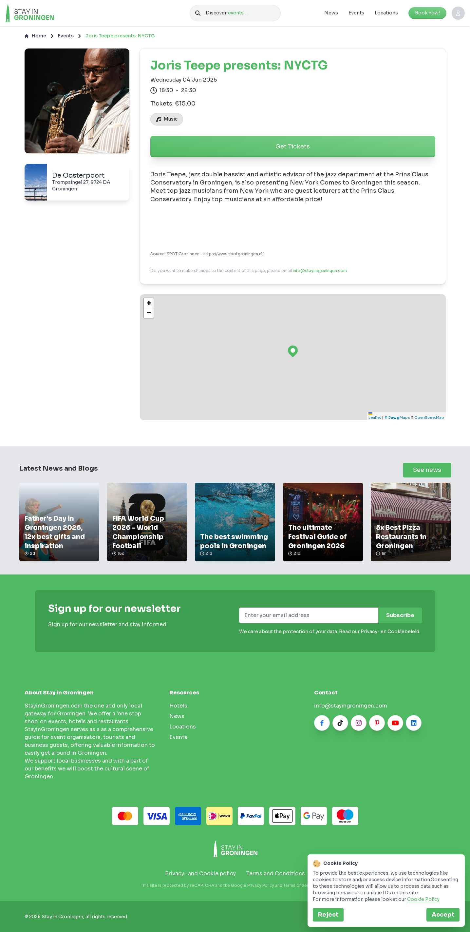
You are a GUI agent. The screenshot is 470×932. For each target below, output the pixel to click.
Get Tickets (292, 146)
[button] (149, 303)
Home (35, 36)
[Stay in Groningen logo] (235, 849)
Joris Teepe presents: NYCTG (120, 36)
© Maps (397, 417)
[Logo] (43, 13)
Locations (386, 13)
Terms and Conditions (275, 873)
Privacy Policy (260, 885)
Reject (328, 914)
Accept (443, 914)
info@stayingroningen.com (320, 270)
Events (356, 13)
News (331, 13)
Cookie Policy (423, 899)
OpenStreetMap (429, 417)
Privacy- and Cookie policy (200, 873)
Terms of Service (300, 885)
